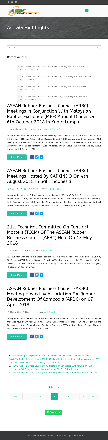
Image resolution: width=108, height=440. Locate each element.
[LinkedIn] (16, 2)
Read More (17, 157)
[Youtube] (12, 2)
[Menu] (87, 11)
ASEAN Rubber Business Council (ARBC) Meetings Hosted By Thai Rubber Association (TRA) (54, 372)
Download (54, 412)
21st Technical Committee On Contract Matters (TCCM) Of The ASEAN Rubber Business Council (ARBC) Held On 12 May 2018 (49, 235)
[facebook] (8, 2)
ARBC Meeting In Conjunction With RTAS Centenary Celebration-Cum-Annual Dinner (51, 355)
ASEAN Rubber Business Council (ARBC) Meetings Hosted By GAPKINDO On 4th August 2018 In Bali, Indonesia (47, 176)
